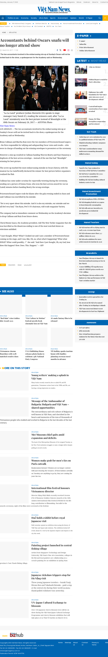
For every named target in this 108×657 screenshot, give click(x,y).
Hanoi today (55, 23)
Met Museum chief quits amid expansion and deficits (47, 436)
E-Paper (89, 18)
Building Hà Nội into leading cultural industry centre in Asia (92, 181)
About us (75, 644)
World (81, 18)
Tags (3, 265)
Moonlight (11, 265)
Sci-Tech (58, 26)
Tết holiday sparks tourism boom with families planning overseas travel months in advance (62, 355)
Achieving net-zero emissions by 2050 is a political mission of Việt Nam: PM (92, 138)
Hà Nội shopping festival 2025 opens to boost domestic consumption (91, 203)
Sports (52, 18)
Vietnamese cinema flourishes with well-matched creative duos (9, 354)
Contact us (85, 644)
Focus (3, 23)
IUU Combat (38, 26)
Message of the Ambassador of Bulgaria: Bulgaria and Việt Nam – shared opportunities (50, 404)
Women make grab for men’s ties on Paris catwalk (51, 462)
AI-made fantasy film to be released (61, 319)
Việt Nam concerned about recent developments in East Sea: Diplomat (91, 310)
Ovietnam (86, 2)
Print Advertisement (86, 47)
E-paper (82, 35)
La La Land (27, 265)
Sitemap (68, 643)
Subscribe (82, 44)
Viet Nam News (7, 125)
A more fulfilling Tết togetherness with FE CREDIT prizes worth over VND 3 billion (91, 269)
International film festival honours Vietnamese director (50, 489)
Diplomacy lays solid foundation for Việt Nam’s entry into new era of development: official (98, 95)
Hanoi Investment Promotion (72, 23)
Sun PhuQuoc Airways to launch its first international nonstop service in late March (92, 261)
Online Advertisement (87, 51)
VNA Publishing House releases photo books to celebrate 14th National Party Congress (34, 355)
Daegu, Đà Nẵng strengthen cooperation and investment (97, 121)
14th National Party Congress (22, 23)
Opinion (73, 18)
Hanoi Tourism (5, 26)
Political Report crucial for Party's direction (98, 80)
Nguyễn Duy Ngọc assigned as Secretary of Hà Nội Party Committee (92, 169)
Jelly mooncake (84, 331)
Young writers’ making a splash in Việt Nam (50, 376)
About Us (95, 2)
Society (34, 18)
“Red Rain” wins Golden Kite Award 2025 (10, 319)
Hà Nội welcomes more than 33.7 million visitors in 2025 (90, 234)
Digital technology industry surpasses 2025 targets (92, 144)
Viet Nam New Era (41, 23)
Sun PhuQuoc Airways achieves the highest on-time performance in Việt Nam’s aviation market (92, 278)
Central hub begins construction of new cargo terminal (98, 108)
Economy (24, 18)
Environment (63, 18)
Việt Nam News (54, 10)
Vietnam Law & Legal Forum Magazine (61, 2)
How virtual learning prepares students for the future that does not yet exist (91, 336)
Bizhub (79, 2)
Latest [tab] (82, 61)
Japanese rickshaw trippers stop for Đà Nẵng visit (51, 576)
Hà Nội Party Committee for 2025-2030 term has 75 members (91, 175)
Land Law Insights (92, 23)
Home (4, 32)
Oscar (20, 265)
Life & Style (43, 18)
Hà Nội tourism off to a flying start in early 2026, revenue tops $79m (92, 228)
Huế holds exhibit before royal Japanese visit (48, 519)
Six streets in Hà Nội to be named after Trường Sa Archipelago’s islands (92, 304)
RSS (106, 643)
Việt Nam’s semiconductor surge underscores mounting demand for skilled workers (91, 151)
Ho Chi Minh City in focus (22, 26)
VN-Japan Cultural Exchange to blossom (48, 604)
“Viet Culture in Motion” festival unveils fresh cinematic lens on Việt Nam (36, 321)
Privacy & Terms (95, 644)
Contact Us (104, 2)
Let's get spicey (84, 328)
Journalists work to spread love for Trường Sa (91, 298)
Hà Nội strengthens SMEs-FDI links (91, 199)
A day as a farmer (95, 67)
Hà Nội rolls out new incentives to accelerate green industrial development (91, 210)
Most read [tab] (98, 61)
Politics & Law (13, 18)
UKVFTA (49, 26)
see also (8, 291)
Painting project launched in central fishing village (51, 547)
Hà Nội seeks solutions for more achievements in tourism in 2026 (90, 240)
